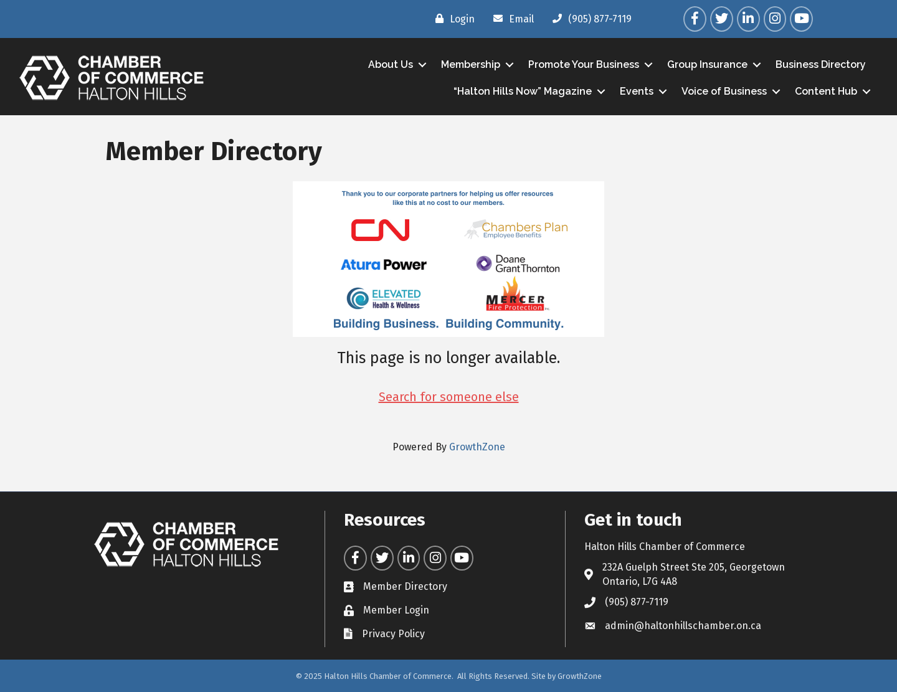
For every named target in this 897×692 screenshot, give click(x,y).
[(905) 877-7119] (589, 18)
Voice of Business (724, 91)
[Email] (510, 18)
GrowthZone (477, 447)
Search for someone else (449, 396)
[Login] (452, 18)
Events (636, 91)
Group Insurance (707, 64)
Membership (470, 64)
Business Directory (821, 64)
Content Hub (826, 91)
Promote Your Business (583, 64)
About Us (390, 64)
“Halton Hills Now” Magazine (522, 91)
